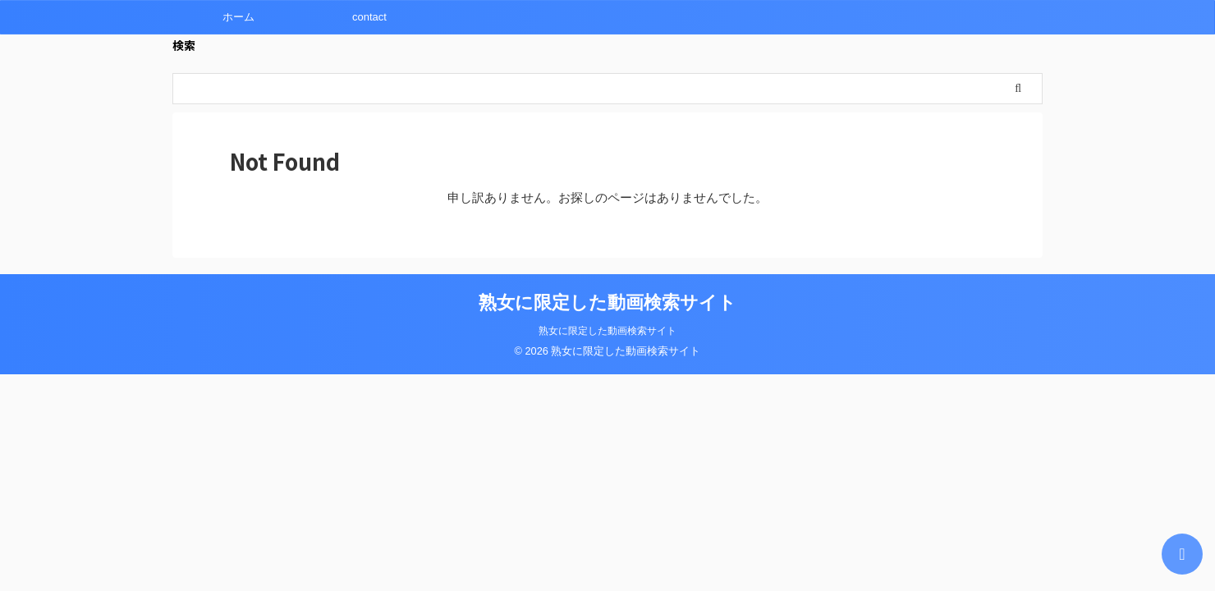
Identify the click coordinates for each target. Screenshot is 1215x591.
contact (369, 17)
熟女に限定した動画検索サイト (607, 302)
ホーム (238, 17)
